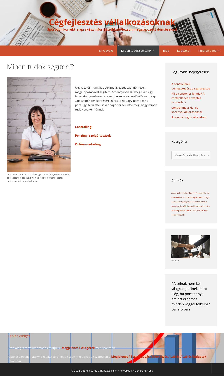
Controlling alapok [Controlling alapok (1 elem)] (196, 206)
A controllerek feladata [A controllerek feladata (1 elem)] (183, 193)
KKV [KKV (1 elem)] (197, 210)
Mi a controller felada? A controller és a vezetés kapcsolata (187, 98)
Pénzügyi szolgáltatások (93, 136)
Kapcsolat (183, 51)
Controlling (83, 127)
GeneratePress (144, 370)
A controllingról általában (188, 117)
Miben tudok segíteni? (140, 51)
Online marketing (88, 144)
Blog (166, 51)
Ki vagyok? (106, 51)
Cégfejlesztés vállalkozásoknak (112, 22)
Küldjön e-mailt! (209, 51)
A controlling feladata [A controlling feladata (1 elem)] (194, 197)
